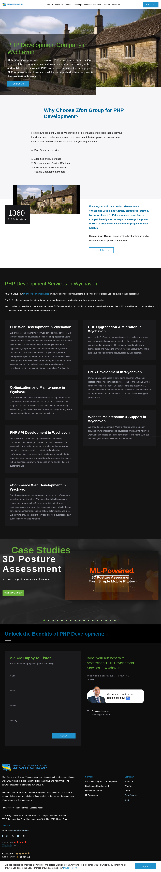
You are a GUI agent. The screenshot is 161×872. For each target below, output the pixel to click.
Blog (127, 800)
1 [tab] (44, 620)
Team (127, 791)
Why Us (128, 786)
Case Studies (131, 795)
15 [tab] (106, 620)
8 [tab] (75, 620)
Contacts (6, 825)
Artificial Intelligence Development (101, 781)
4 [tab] (57, 620)
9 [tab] (79, 620)
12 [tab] (92, 620)
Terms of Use (22, 808)
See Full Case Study (13, 593)
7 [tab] (70, 620)
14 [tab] (101, 620)
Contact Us (115, 5)
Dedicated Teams (93, 791)
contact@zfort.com (101, 714)
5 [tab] (62, 620)
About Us (129, 781)
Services (89, 777)
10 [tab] (84, 620)
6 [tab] (66, 620)
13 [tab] (97, 620)
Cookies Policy (36, 808)
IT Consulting (91, 795)
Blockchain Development (97, 786)
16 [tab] (110, 620)
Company (129, 777)
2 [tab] (48, 620)
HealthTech (59, 5)
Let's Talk (151, 4)
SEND (63, 735)
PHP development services (36, 294)
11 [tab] (88, 620)
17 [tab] (114, 620)
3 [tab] (53, 620)
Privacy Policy (70, 868)
